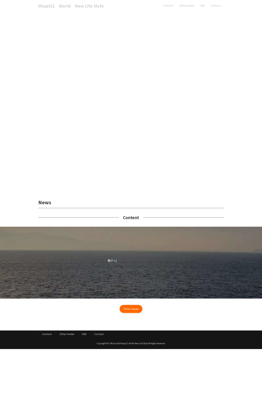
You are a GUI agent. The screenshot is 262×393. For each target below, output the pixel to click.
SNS (84, 334)
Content (47, 334)
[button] (131, 309)
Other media (67, 334)
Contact (99, 334)
